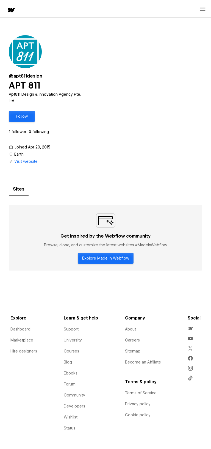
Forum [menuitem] (70, 384)
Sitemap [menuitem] (132, 351)
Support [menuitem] (71, 329)
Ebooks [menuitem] (70, 373)
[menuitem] (190, 328)
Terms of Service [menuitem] (141, 393)
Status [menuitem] (69, 428)
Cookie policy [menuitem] (138, 415)
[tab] (19, 189)
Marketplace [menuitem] (21, 340)
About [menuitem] (130, 329)
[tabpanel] (105, 238)
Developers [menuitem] (74, 406)
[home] (11, 10)
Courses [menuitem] (71, 351)
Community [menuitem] (74, 395)
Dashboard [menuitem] (20, 329)
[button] (22, 116)
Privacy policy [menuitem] (138, 404)
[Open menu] (203, 9)
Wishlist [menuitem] (70, 417)
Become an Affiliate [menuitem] (143, 362)
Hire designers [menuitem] (23, 351)
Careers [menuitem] (132, 340)
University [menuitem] (73, 340)
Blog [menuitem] (68, 362)
